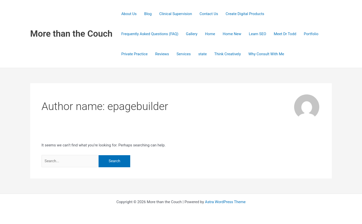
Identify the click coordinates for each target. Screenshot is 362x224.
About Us (129, 14)
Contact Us (209, 14)
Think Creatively (227, 54)
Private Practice (134, 54)
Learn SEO (257, 34)
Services (183, 54)
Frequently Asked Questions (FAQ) (149, 34)
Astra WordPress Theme (225, 202)
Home (210, 34)
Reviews (162, 54)
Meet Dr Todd (285, 34)
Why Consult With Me (266, 54)
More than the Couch (71, 34)
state (202, 54)
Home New (232, 34)
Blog (148, 14)
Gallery (192, 34)
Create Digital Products (244, 14)
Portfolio (311, 34)
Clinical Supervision (175, 14)
